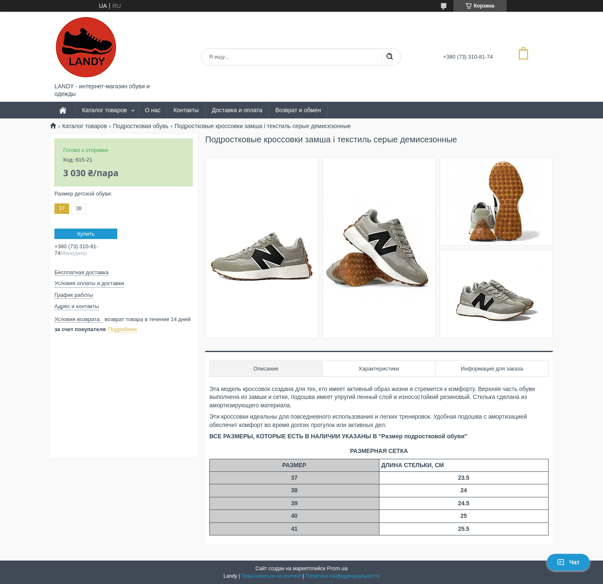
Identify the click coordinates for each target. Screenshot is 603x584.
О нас (152, 110)
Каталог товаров (104, 110)
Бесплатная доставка (81, 272)
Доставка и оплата (237, 110)
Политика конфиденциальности (342, 576)
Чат (568, 562)
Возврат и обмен (298, 110)
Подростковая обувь (141, 126)
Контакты (185, 110)
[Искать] (389, 57)
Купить (85, 234)
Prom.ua (337, 568)
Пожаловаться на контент (271, 576)
